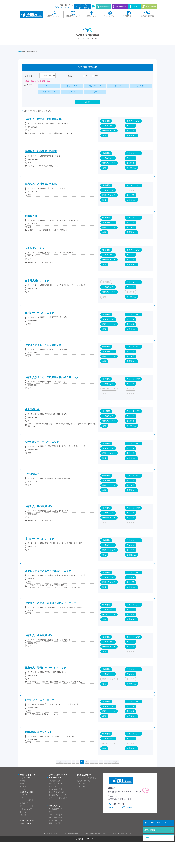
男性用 (22, 784)
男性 (96, 76)
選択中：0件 (48, 76)
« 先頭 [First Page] (59, 762)
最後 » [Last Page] (115, 762)
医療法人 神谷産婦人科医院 (41, 151)
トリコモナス (72, 86)
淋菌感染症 (24, 803)
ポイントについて (84, 786)
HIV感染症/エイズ (27, 795)
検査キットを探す (157, 823)
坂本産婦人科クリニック (38, 732)
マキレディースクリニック (39, 248)
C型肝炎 (23, 815)
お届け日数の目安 (84, 781)
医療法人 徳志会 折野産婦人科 (43, 119)
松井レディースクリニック (39, 700)
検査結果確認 (149, 830)
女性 (87, 76)
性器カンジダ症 (26, 809)
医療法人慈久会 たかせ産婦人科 (43, 345)
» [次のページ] (109, 762)
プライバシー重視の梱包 (58, 798)
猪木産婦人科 (32, 409)
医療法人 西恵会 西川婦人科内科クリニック (50, 603)
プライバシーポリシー (122, 833)
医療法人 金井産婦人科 (38, 635)
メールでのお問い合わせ (122, 807)
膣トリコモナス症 (26, 806)
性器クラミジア (49, 92)
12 (92, 762)
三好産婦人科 (32, 474)
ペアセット (24, 789)
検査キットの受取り (56, 784)
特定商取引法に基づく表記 (96, 833)
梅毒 (95, 92)
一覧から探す (25, 778)
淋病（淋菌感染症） (56, 818)
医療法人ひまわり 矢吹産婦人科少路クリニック (51, 377)
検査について (54, 786)
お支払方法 (81, 784)
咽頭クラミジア (95, 86)
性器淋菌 (72, 92)
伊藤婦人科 (31, 216)
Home (20, 51)
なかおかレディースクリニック (42, 442)
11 (87, 762)
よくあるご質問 (51, 833)
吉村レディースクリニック (39, 313)
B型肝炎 (23, 812)
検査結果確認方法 (55, 789)
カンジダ (49, 86)
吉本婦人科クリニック (37, 280)
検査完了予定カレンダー (58, 795)
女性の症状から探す (27, 824)
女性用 (22, 781)
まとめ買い (24, 786)
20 (101, 762)
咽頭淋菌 (118, 86)
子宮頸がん (141, 86)
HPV (21, 818)
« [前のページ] (65, 762)
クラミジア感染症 (26, 800)
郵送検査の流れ (54, 781)
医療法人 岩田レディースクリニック (45, 667)
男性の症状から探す (27, 821)
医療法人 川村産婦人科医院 (41, 184)
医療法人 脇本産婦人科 (38, 506)
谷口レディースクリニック (39, 538)
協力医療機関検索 (72, 833)
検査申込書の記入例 (56, 792)
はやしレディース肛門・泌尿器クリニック (48, 571)
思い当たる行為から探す (58, 775)
